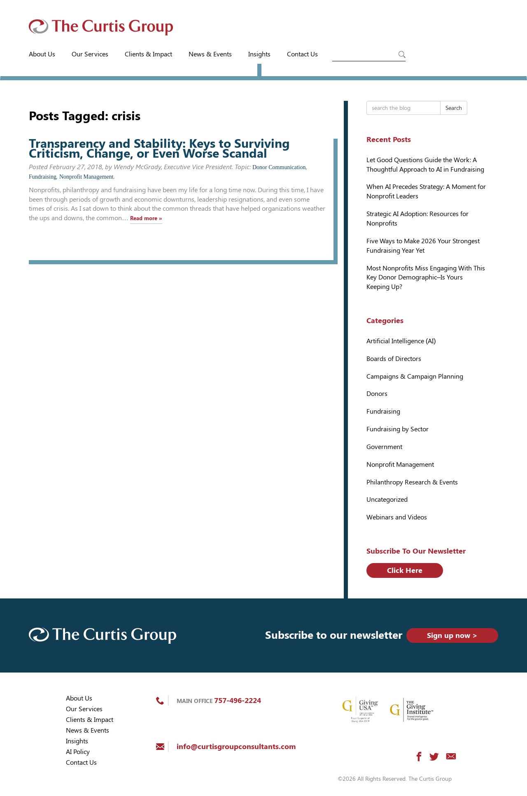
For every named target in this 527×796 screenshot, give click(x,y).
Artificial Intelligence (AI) (401, 341)
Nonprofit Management (86, 177)
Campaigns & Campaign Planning (414, 376)
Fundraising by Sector (397, 429)
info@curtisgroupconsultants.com (236, 746)
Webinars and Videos (396, 517)
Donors (376, 394)
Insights (259, 54)
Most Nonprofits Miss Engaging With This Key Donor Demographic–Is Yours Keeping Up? (425, 277)
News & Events (210, 54)
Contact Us (302, 54)
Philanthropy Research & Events (412, 482)
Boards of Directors (393, 359)
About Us (42, 54)
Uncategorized (387, 499)
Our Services (90, 54)
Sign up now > (452, 635)
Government (384, 447)
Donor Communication (279, 167)
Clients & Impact (148, 54)
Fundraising (42, 177)
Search (453, 108)
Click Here (404, 570)
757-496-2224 (237, 700)
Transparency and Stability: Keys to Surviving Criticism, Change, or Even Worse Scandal (159, 148)
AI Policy (78, 752)
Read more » (146, 218)
